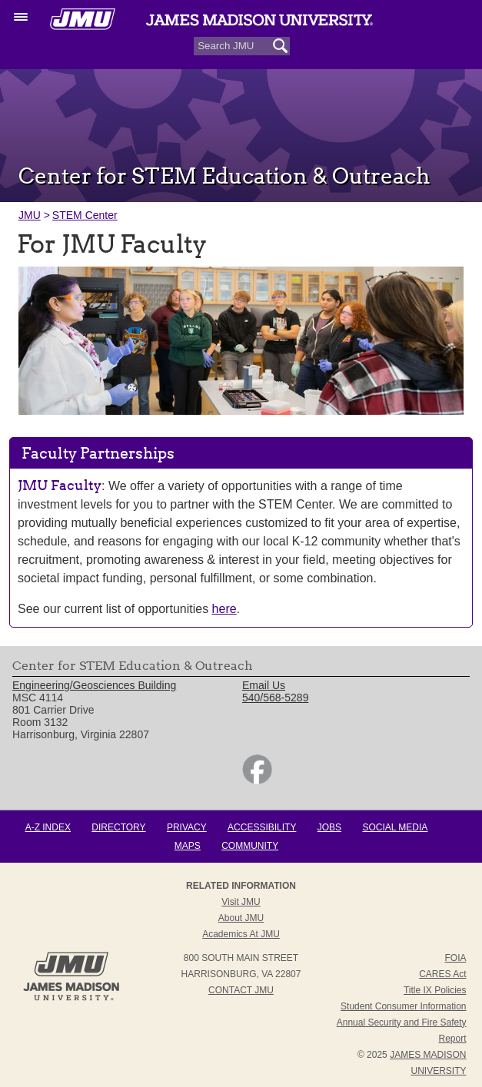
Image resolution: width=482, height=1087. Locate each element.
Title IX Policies (435, 990)
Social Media (394, 827)
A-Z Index (48, 827)
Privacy (187, 827)
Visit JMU (240, 901)
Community (249, 845)
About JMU (241, 918)
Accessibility (262, 827)
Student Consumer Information (403, 1006)
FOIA (455, 958)
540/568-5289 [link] (275, 697)
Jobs (329, 827)
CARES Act (442, 974)
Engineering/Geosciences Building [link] (94, 685)
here (224, 608)
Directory (118, 827)
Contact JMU (241, 990)
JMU (29, 215)
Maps (188, 845)
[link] (257, 780)
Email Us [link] (263, 685)
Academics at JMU (241, 934)
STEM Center (85, 215)
